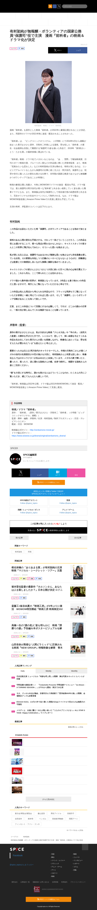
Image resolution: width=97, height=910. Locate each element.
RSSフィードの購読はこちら (50, 482)
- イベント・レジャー (58, 860)
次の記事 (80, 538)
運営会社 (14, 882)
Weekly (48, 671)
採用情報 (55, 882)
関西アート (72, 819)
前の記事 (17, 538)
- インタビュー (77, 860)
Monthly (74, 671)
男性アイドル (55, 813)
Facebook (18, 855)
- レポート (75, 863)
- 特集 (74, 870)
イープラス (14, 837)
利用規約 (64, 882)
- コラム (75, 867)
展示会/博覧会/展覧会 (22, 813)
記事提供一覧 (25, 882)
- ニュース (75, 857)
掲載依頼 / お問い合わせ (41, 882)
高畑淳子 (69, 813)
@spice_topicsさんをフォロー (22, 865)
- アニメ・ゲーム (56, 867)
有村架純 (17, 552)
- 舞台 (52, 857)
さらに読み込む (55, 799)
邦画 (28, 552)
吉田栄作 (17, 819)
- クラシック (55, 863)
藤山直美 (40, 813)
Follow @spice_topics (29, 503)
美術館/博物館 (56, 819)
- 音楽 (52, 854)
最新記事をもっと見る (76, 727)
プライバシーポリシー (78, 882)
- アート (53, 870)
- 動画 (74, 854)
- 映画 (52, 876)
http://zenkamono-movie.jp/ (42, 430)
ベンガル (41, 819)
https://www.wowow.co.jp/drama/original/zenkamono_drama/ (39, 436)
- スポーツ (54, 873)
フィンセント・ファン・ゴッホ (26, 824)
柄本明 (29, 819)
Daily (23, 671)
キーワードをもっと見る (76, 830)
